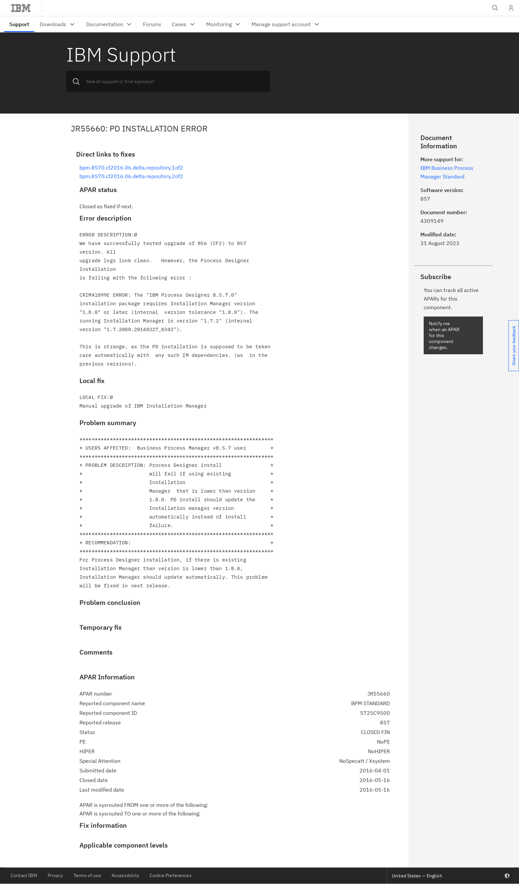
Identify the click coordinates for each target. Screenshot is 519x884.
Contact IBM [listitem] (24, 875)
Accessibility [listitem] (125, 875)
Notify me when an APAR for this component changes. (444, 335)
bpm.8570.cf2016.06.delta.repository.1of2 (131, 167)
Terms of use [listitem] (87, 875)
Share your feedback (513, 346)
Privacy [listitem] (55, 875)
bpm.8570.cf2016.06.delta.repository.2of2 (131, 176)
